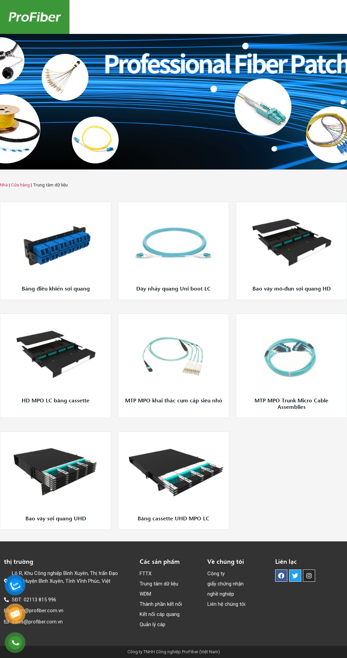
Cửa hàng (20, 184)
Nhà (4, 184)
